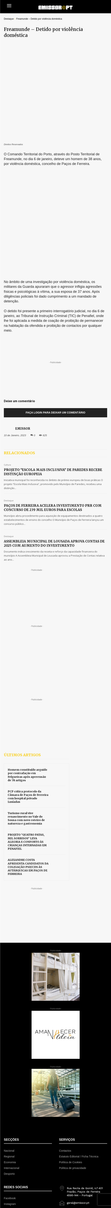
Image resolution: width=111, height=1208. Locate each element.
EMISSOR (22, 316)
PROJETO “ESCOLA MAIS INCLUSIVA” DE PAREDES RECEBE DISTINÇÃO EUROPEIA (53, 360)
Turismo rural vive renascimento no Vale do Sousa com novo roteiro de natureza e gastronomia (26, 707)
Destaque (9, 18)
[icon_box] (83, 1078)
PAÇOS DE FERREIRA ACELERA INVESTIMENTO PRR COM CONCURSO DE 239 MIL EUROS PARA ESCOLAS (53, 396)
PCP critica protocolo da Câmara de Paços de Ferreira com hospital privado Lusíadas (28, 685)
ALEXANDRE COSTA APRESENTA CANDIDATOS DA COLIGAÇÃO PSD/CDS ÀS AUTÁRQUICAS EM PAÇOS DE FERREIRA (28, 755)
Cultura (7, 353)
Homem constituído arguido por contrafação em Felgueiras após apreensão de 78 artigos (27, 663)
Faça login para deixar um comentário (55, 300)
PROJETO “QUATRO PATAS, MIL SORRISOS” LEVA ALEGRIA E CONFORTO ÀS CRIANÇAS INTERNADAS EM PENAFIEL (27, 730)
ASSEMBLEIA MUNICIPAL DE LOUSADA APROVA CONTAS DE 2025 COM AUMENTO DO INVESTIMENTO (54, 431)
